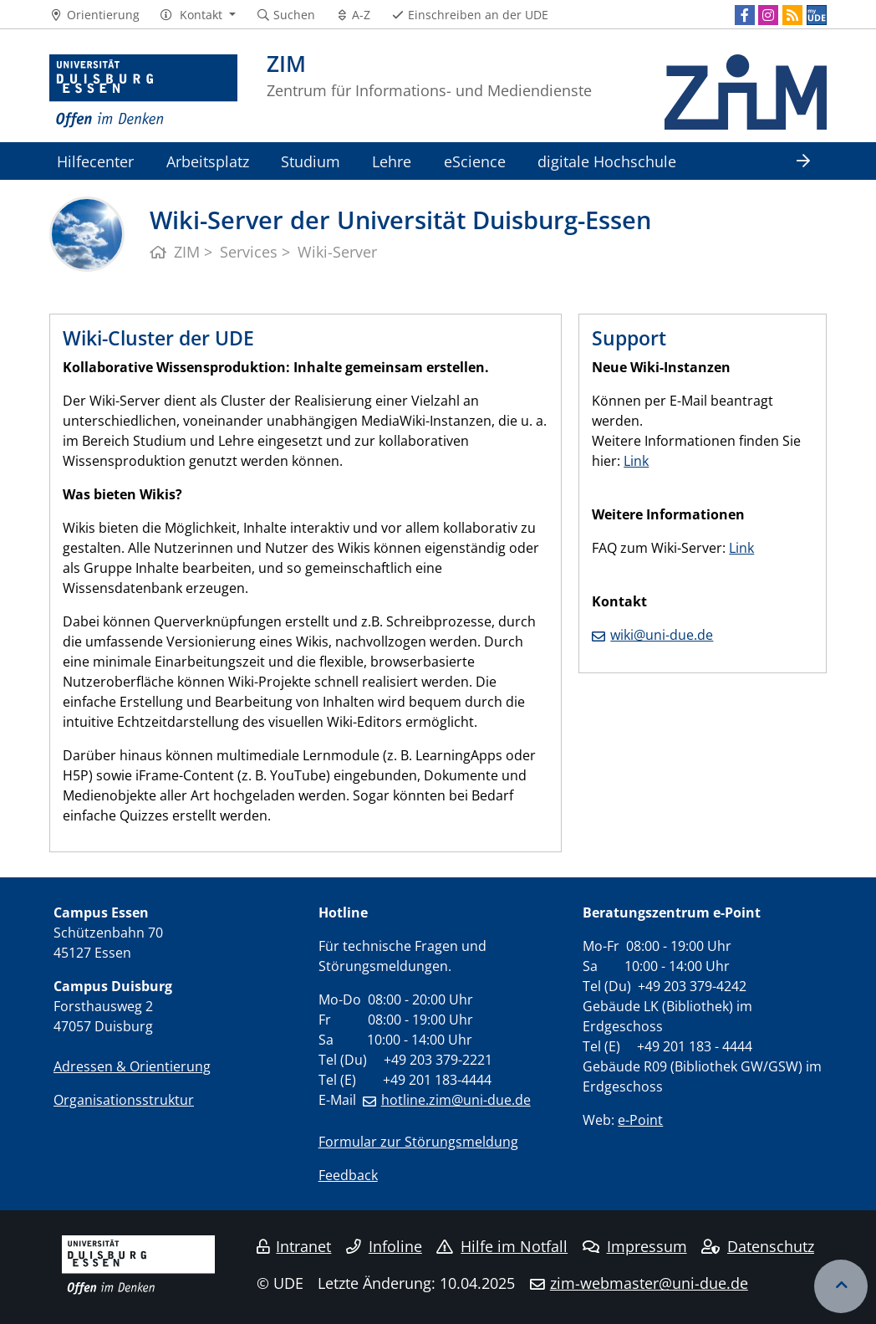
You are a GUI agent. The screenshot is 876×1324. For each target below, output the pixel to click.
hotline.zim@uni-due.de (456, 1100)
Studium (310, 161)
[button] (198, 15)
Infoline (384, 1246)
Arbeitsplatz (207, 161)
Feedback (348, 1175)
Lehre (391, 161)
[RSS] (792, 15)
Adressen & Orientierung (132, 1066)
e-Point (640, 1120)
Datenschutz (757, 1246)
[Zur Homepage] (143, 92)
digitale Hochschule (606, 161)
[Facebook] (745, 15)
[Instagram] (768, 15)
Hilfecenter (95, 161)
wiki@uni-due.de (661, 635)
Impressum (635, 1246)
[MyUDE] (817, 15)
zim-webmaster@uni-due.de (649, 1283)
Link (636, 461)
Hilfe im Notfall (502, 1246)
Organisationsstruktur (123, 1100)
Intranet (294, 1246)
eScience (475, 161)
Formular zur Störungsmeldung (418, 1141)
